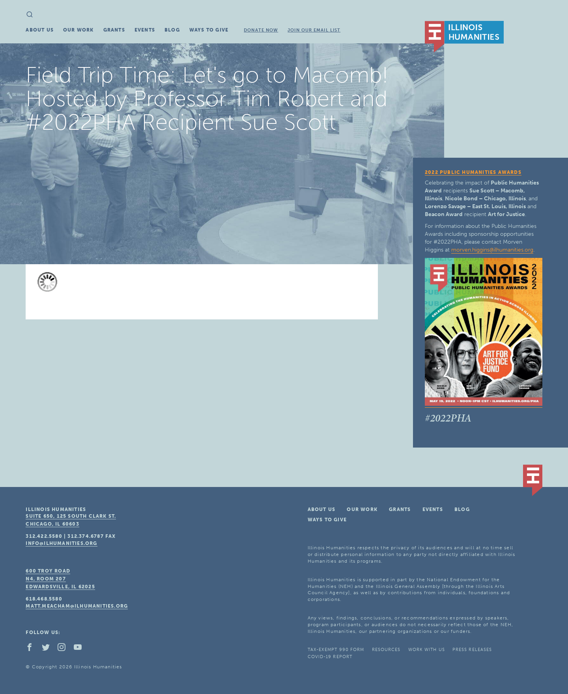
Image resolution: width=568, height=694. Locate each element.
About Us (40, 30)
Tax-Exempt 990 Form (336, 649)
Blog (172, 30)
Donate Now (261, 30)
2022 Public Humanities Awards (473, 172)
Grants (114, 30)
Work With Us (426, 649)
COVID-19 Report (330, 656)
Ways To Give (208, 30)
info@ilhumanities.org (61, 543)
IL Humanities (464, 36)
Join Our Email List (314, 30)
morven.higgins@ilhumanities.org (492, 249)
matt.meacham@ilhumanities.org (77, 606)
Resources (386, 649)
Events (145, 30)
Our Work (78, 30)
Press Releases (472, 649)
